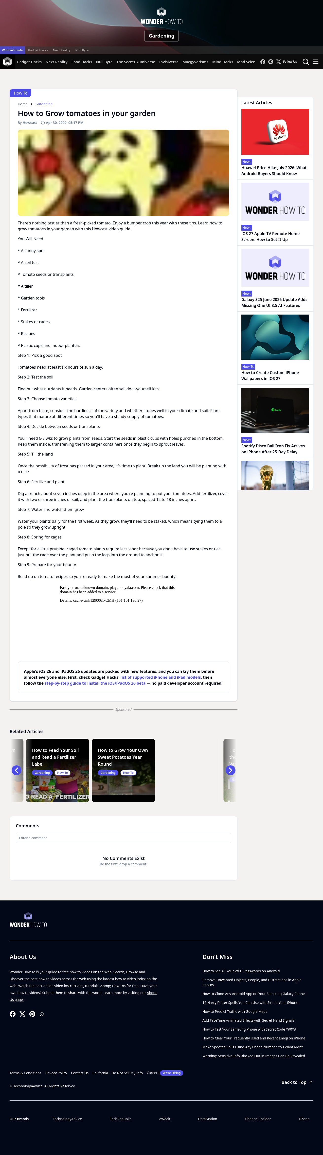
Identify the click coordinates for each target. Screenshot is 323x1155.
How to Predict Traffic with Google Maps (234, 1011)
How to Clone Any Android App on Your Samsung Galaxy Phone (253, 993)
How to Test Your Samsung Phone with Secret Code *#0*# (249, 1029)
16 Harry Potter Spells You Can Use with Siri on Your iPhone (250, 1002)
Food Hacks (82, 61)
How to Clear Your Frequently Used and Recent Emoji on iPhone (253, 1038)
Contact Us (80, 1073)
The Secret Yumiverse (135, 61)
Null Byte (81, 50)
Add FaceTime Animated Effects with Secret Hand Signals (248, 1020)
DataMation (207, 1118)
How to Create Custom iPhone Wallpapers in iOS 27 (270, 375)
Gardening (161, 35)
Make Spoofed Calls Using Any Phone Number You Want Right (252, 1047)
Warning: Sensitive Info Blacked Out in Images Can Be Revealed (253, 1056)
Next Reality (61, 50)
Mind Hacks (222, 61)
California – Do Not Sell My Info (117, 1073)
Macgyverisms (195, 61)
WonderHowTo (12, 50)
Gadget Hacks (38, 50)
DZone (304, 1118)
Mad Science (248, 61)
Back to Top (297, 1082)
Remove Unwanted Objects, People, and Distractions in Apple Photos (252, 982)
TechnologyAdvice (67, 1118)
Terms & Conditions (25, 1073)
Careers (165, 1073)
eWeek (164, 1118)
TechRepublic (120, 1118)
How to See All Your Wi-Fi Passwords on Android (241, 971)
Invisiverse (169, 61)
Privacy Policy (56, 1073)
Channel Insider (258, 1118)
